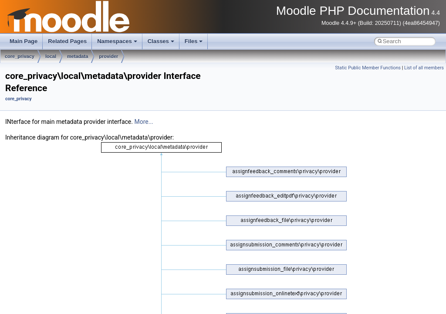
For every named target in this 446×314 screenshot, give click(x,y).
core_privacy (19, 56)
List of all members (424, 68)
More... (143, 121)
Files (194, 41)
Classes (161, 41)
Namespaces (117, 41)
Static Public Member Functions (368, 68)
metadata (77, 56)
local (50, 56)
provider (108, 56)
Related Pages (67, 41)
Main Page (23, 41)
